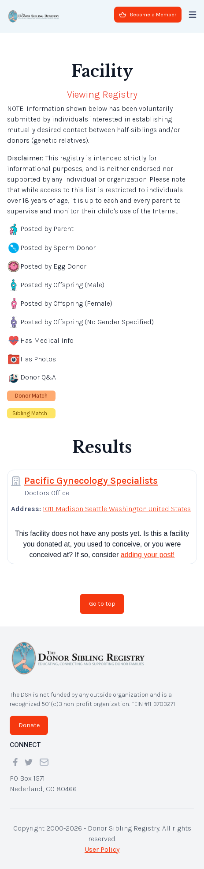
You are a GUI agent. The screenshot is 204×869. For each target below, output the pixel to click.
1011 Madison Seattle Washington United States (117, 509)
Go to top (102, 603)
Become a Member (147, 14)
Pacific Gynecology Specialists (91, 480)
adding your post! (148, 554)
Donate (29, 725)
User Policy (102, 849)
